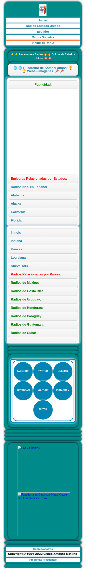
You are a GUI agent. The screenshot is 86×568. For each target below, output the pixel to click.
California (18, 212)
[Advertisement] (43, 132)
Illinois (16, 232)
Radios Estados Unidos (43, 25)
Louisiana (18, 257)
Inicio (43, 20)
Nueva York (19, 266)
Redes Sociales (43, 37)
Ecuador (43, 31)
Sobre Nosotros (43, 549)
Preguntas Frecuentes (43, 559)
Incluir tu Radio (43, 43)
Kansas (16, 249)
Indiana (16, 241)
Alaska (16, 203)
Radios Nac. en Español (29, 187)
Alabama (17, 195)
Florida (16, 220)
